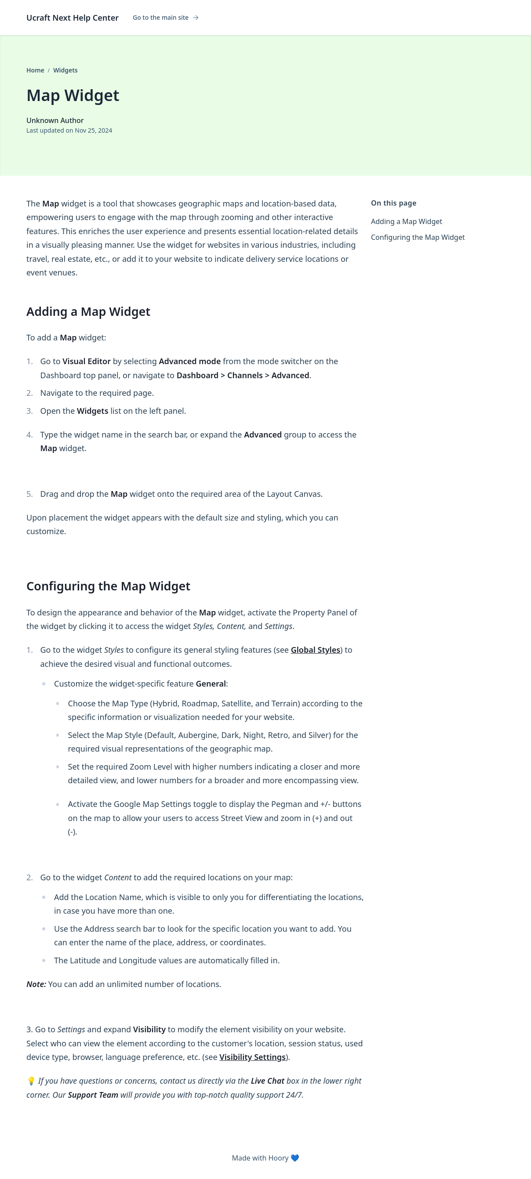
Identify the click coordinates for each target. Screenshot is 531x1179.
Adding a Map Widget (406, 221)
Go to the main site (166, 17)
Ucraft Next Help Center (72, 17)
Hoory (278, 1158)
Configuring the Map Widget (418, 237)
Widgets (65, 70)
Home (36, 70)
